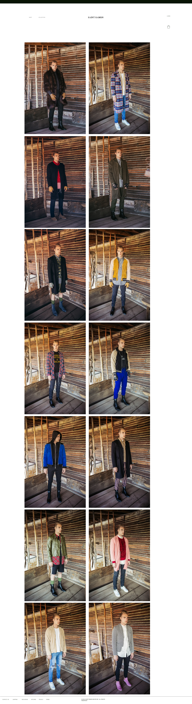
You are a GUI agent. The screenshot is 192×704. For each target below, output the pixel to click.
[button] (42, 17)
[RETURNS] (33, 700)
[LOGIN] (168, 16)
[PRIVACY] (41, 700)
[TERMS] (47, 700)
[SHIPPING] (15, 700)
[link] (168, 26)
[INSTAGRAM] (25, 700)
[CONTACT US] (5, 700)
